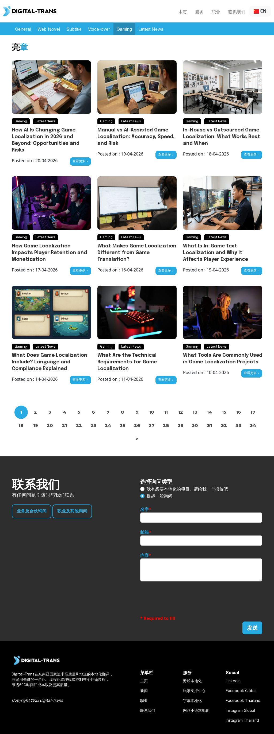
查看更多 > (80, 161)
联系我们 (236, 12)
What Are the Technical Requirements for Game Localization (127, 362)
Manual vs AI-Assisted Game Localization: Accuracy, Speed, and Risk (135, 137)
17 (252, 412)
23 (93, 425)
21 (64, 425)
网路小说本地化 (196, 710)
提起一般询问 (159, 496)
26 (137, 425)
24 (108, 425)
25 (122, 425)
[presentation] (181, 598)
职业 (216, 12)
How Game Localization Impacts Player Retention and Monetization (49, 253)
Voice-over (99, 29)
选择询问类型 (156, 481)
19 (35, 425)
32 (224, 425)
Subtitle (74, 29)
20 (50, 425)
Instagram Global (240, 710)
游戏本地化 (192, 680)
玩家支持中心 (194, 690)
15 (224, 412)
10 (151, 412)
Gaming (124, 29)
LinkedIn (233, 680)
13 (195, 412)
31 (209, 425)
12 (180, 412)
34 (253, 425)
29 (181, 425)
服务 (199, 12)
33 (238, 425)
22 (79, 425)
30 (195, 425)
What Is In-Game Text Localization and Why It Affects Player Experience (215, 253)
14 (209, 412)
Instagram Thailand (242, 720)
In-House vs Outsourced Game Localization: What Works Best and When (221, 137)
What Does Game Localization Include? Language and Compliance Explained (49, 362)
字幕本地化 (192, 700)
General (23, 29)
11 (166, 412)
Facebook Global (241, 690)
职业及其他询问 (72, 511)
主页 (182, 12)
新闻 (144, 690)
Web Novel (48, 29)
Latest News (150, 29)
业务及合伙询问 (32, 511)
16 (238, 412)
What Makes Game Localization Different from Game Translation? (136, 253)
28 (166, 425)
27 (151, 425)
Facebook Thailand (243, 700)
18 (21, 425)
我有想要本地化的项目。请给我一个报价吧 (187, 489)
